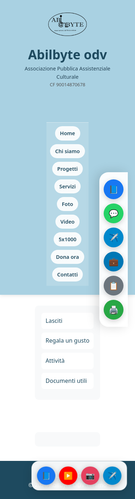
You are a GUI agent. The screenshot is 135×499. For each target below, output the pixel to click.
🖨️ (113, 309)
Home (67, 133)
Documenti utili (66, 381)
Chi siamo (67, 151)
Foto (67, 204)
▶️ (68, 476)
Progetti (67, 168)
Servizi (67, 186)
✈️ (113, 237)
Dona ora (67, 256)
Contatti (67, 274)
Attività (55, 361)
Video (67, 221)
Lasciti (54, 321)
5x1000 (67, 239)
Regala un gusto (68, 340)
